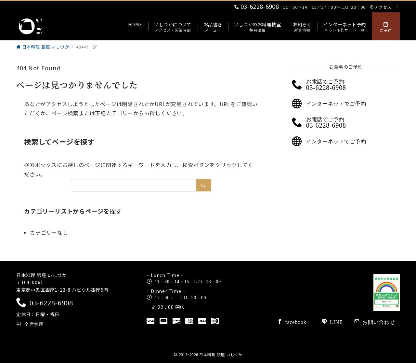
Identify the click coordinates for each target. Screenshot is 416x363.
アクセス (380, 7)
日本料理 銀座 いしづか (220, 354)
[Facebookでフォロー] (397, 7)
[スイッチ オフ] (386, 26)
